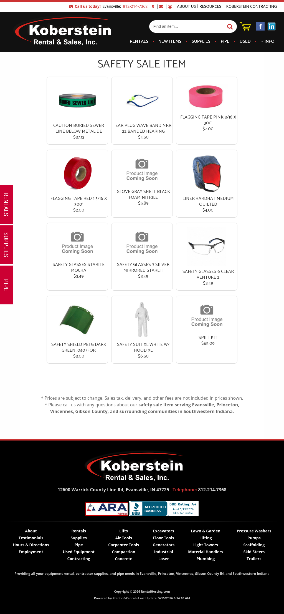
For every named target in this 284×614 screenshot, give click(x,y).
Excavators (163, 531)
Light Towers (205, 544)
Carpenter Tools (123, 544)
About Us (186, 6)
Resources (210, 6)
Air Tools (123, 537)
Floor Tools (163, 537)
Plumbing (205, 558)
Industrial (163, 551)
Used (245, 41)
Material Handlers (205, 551)
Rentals (139, 41)
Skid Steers (254, 551)
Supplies (201, 41)
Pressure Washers (254, 531)
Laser (163, 558)
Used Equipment (79, 551)
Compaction (123, 551)
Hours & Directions (31, 544)
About (31, 531)
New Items (169, 41)
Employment (31, 551)
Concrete (123, 558)
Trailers (254, 558)
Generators (163, 544)
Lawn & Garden (205, 531)
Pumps (254, 537)
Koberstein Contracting (251, 6)
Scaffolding (254, 544)
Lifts (123, 531)
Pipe (225, 41)
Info (267, 41)
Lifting (205, 537)
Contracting (78, 558)
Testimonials (31, 537)
